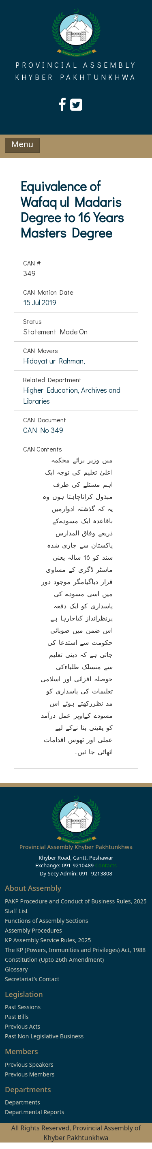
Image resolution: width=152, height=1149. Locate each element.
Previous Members (29, 1074)
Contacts (106, 865)
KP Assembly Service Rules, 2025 (48, 940)
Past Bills (16, 1017)
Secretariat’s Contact (32, 979)
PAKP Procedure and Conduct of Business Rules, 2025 (76, 901)
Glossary (16, 969)
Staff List (16, 911)
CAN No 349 (43, 430)
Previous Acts (22, 1026)
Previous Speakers (29, 1064)
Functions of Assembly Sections (46, 920)
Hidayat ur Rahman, (54, 361)
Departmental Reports (34, 1112)
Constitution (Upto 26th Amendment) (54, 959)
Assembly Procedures (33, 930)
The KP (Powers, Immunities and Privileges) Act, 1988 (75, 950)
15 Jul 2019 (39, 302)
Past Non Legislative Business (44, 1036)
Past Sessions (23, 1007)
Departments (22, 1102)
